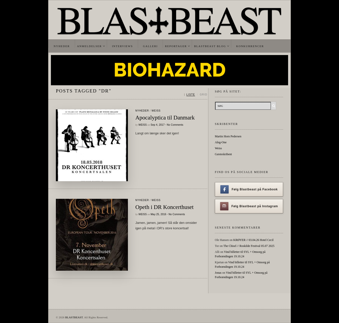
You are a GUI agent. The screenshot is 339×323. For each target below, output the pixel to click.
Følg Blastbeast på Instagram (249, 206)
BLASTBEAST (74, 317)
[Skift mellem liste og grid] (195, 94)
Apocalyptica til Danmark (165, 118)
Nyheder (62, 46)
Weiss (155, 110)
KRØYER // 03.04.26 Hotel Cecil (253, 240)
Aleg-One (220, 142)
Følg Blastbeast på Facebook (249, 189)
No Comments (175, 124)
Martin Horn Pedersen (228, 136)
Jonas (218, 272)
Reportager (176, 46)
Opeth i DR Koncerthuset (164, 207)
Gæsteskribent (223, 154)
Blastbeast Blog (210, 46)
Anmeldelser (89, 46)
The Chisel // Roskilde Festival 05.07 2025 (248, 246)
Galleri (150, 46)
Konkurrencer (250, 46)
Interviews (122, 46)
